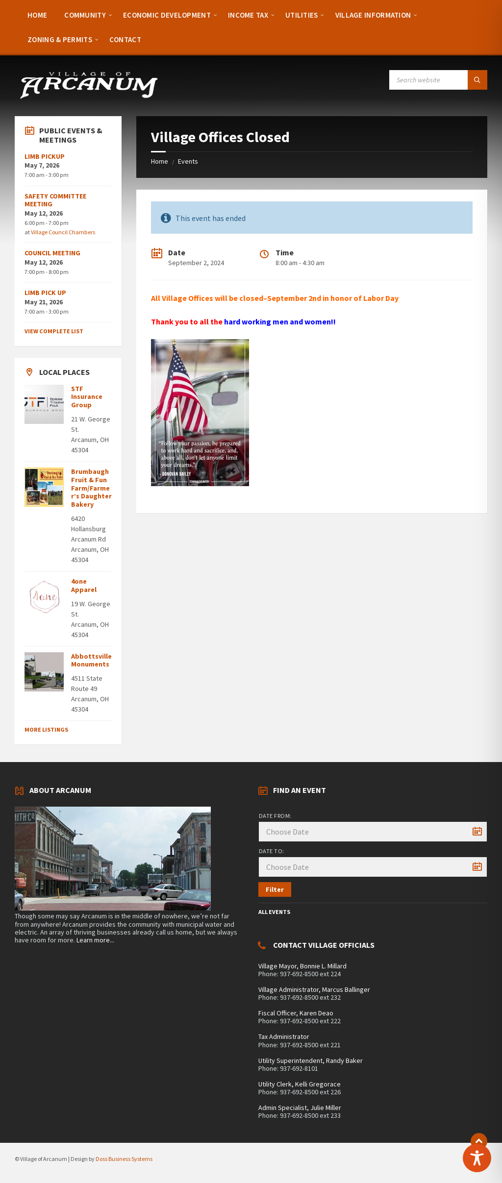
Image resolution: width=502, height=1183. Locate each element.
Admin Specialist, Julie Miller (299, 1107)
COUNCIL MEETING (52, 252)
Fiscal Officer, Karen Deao (295, 1013)
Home (159, 161)
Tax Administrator (283, 1036)
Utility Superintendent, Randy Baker (310, 1060)
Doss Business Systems (124, 1158)
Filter (275, 889)
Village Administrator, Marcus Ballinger (314, 989)
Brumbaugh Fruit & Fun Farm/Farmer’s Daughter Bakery (91, 488)
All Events (274, 911)
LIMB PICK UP (45, 292)
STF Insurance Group (86, 397)
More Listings (46, 729)
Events (188, 161)
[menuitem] (37, 15)
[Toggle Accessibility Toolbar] (477, 1158)
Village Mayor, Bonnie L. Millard (302, 965)
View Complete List (54, 331)
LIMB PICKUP (45, 156)
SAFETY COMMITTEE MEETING (55, 200)
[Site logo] (88, 97)
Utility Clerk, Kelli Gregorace (299, 1084)
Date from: (275, 815)
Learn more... (95, 940)
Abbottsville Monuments (91, 660)
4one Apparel (84, 585)
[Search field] (438, 80)
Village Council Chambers (63, 232)
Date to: (271, 851)
